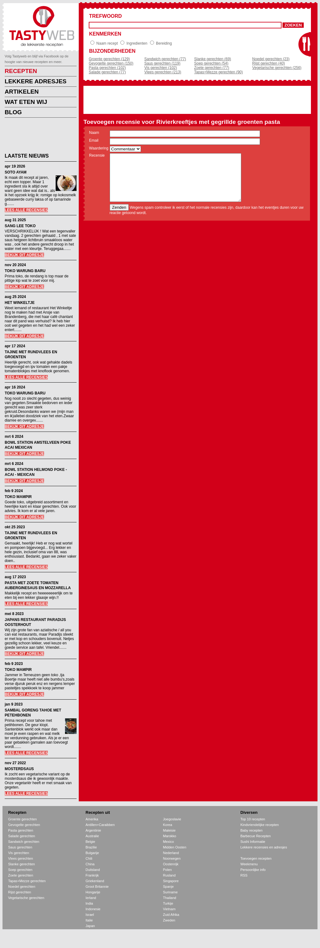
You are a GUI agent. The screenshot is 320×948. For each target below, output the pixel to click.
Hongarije (93, 892)
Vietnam (169, 909)
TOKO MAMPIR (18, 497)
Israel (90, 914)
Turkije (168, 903)
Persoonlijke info (253, 870)
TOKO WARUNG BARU (25, 271)
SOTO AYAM (16, 172)
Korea (167, 825)
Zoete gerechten (20, 875)
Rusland (169, 875)
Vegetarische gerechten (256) (276, 68)
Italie (89, 920)
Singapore (171, 881)
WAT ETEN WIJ (26, 102)
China (90, 864)
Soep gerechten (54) (211, 63)
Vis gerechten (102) (160, 68)
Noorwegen (172, 858)
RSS (244, 875)
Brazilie (91, 847)
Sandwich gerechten (23, 841)
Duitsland (93, 870)
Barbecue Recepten (255, 836)
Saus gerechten (20, 847)
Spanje (168, 886)
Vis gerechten (18, 853)
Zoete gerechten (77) (211, 68)
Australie (92, 836)
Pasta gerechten (20, 830)
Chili (89, 858)
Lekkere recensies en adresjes (263, 847)
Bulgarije (92, 853)
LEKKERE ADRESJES (36, 81)
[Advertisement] (36, 136)
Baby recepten (251, 830)
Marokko (169, 836)
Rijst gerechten (19, 892)
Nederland (171, 853)
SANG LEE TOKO (20, 226)
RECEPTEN (21, 71)
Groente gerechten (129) (109, 59)
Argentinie (93, 830)
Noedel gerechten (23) (270, 59)
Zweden (169, 920)
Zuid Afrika (171, 914)
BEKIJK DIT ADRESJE (24, 255)
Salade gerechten (21, 836)
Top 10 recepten (252, 819)
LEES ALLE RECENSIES (26, 210)
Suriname (170, 892)
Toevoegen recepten (256, 858)
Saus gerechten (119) (162, 63)
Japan (90, 926)
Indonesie (93, 909)
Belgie (90, 841)
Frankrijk (92, 875)
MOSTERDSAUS (19, 769)
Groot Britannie (97, 886)
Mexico (168, 841)
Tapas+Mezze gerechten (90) (218, 72)
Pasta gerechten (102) (107, 68)
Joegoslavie (172, 819)
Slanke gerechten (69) (212, 59)
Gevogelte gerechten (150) (111, 63)
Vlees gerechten (20, 858)
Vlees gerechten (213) (162, 72)
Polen (167, 870)
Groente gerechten (22, 819)
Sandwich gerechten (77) (165, 59)
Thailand (169, 898)
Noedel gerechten (21, 886)
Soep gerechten (20, 870)
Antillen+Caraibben (100, 825)
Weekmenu (249, 864)
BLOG (13, 112)
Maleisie (169, 830)
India (89, 903)
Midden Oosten (175, 847)
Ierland (91, 898)
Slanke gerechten (21, 864)
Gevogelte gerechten (24, 825)
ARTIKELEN (22, 91)
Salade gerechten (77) (107, 72)
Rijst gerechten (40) (268, 63)
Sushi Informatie (252, 841)
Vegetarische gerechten (26, 898)
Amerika (92, 819)
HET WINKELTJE (20, 303)
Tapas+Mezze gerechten (27, 881)
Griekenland (95, 881)
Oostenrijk (171, 864)
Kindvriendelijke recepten (259, 825)
